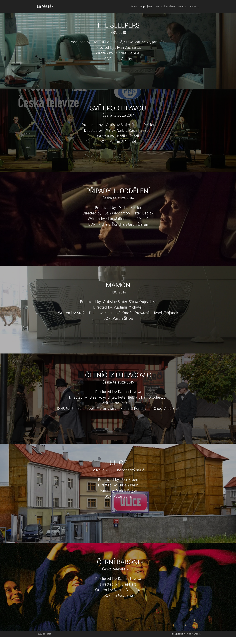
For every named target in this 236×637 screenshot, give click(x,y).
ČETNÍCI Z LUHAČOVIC (118, 375)
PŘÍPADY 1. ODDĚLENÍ (118, 191)
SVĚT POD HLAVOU (118, 108)
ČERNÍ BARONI (118, 562)
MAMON (118, 285)
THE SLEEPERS (118, 25)
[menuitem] (125, 6)
